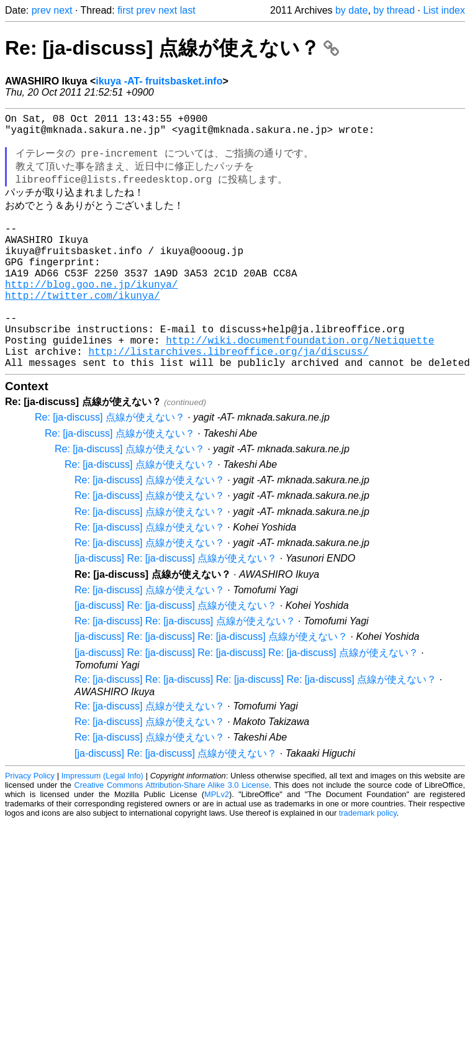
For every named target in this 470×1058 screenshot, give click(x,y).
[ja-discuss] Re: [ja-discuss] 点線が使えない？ (176, 606)
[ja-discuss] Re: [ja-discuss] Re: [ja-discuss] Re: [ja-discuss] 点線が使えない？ (246, 701)
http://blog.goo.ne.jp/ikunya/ (91, 315)
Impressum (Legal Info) (102, 824)
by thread (394, 10)
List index (444, 10)
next (62, 10)
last (188, 10)
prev (41, 10)
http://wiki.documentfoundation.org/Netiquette (300, 383)
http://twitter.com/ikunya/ (82, 328)
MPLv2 (216, 842)
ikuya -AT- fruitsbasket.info (159, 81)
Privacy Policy (30, 824)
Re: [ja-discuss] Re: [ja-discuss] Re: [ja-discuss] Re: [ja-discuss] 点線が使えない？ (255, 728)
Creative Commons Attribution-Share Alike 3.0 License (172, 833)
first (125, 10)
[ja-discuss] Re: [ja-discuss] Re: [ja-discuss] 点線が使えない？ (211, 685)
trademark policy (368, 861)
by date (351, 10)
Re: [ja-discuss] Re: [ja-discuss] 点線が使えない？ (185, 669)
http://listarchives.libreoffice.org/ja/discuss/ (228, 397)
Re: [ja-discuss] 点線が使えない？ (172, 48)
